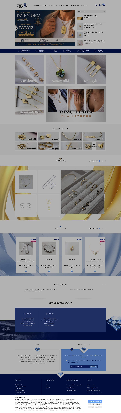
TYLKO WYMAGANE (95, 404)
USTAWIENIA (95, 407)
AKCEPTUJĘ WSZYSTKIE (95, 401)
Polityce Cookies (75, 410)
